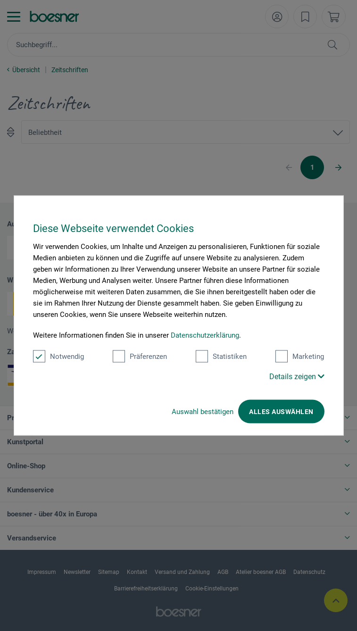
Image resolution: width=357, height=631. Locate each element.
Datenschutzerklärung (205, 335)
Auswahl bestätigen (202, 411)
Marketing (299, 356)
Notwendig (58, 356)
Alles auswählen (281, 411)
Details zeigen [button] (296, 376)
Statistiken (221, 356)
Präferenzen (140, 356)
